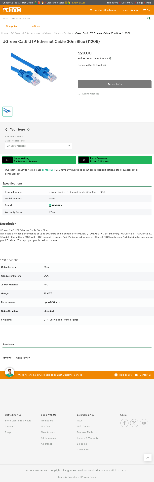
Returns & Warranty (87, 437)
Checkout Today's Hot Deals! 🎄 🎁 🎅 (23, 2)
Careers (9, 426)
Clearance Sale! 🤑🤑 (58, 2)
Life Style (35, 26)
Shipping (82, 443)
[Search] (149, 18)
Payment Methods (87, 432)
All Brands (46, 443)
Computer (11, 26)
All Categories (48, 437)
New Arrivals (48, 432)
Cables (47, 33)
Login (125, 9)
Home (4, 33)
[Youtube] (144, 426)
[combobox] (77, 18)
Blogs (140, 2)
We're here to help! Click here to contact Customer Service (50, 374)
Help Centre (83, 426)
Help (149, 2)
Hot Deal (45, 426)
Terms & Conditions (68, 477)
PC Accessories (31, 33)
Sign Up (134, 9)
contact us (47, 169)
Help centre (125, 374)
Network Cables (62, 33)
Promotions (112, 2)
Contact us (146, 374)
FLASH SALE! (78, 2)
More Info (115, 84)
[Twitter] (135, 426)
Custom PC (127, 2)
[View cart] (144, 9)
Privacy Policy (88, 477)
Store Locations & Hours (18, 420)
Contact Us (83, 449)
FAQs (79, 420)
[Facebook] (125, 426)
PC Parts (15, 33)
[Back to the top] (148, 457)
